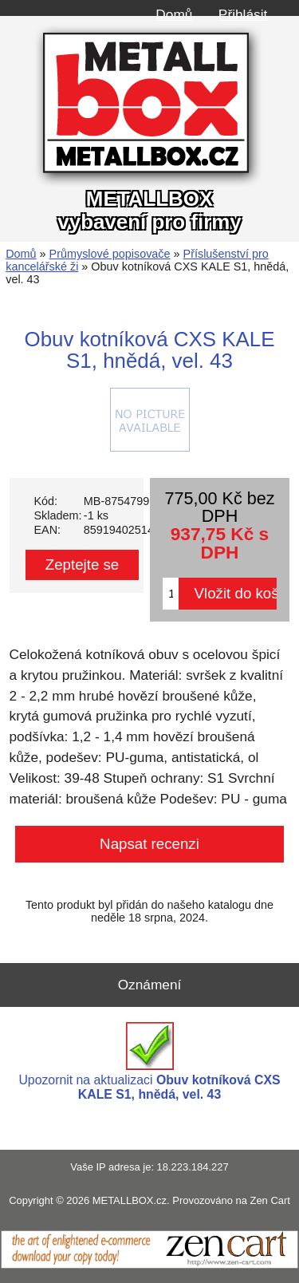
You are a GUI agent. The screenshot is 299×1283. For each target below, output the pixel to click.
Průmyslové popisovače (110, 253)
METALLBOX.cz (129, 1200)
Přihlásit (242, 14)
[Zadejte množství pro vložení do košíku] (170, 594)
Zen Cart (269, 1200)
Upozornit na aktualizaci (149, 1061)
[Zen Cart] (149, 1264)
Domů (173, 14)
